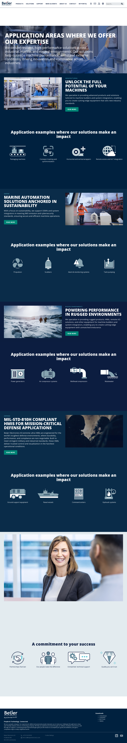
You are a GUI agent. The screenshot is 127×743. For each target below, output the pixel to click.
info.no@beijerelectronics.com (31, 737)
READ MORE (72, 109)
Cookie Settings (49, 735)
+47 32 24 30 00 (27, 735)
